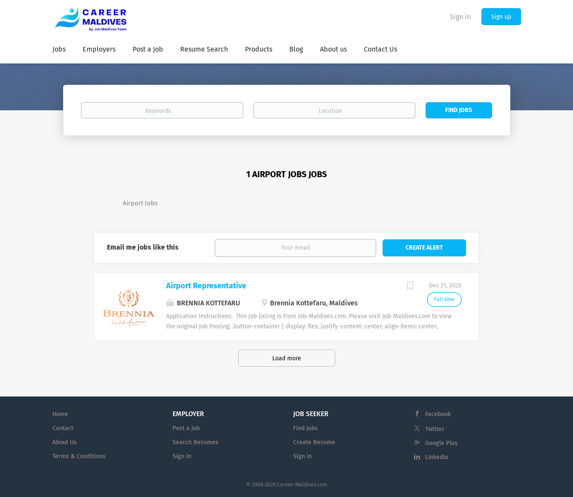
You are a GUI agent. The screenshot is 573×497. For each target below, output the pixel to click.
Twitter (434, 429)
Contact (62, 428)
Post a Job (186, 428)
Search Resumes (196, 442)
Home (60, 414)
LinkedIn (436, 457)
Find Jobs (458, 110)
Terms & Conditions (79, 456)
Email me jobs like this (143, 247)
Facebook (438, 414)
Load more (286, 358)
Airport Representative (206, 285)
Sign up (501, 16)
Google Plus (441, 443)
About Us (64, 442)
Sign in (460, 17)
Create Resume (314, 442)
